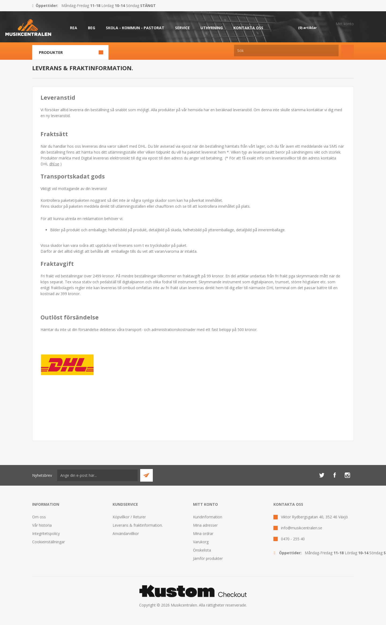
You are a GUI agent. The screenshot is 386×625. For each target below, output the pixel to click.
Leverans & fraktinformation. (138, 525)
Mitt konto (345, 23)
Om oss (39, 516)
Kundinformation (207, 516)
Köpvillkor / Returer (129, 516)
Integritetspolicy (46, 533)
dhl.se (54, 163)
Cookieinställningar (48, 541)
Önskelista (202, 550)
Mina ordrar (203, 533)
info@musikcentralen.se (301, 527)
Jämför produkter (208, 558)
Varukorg (201, 541)
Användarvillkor (126, 533)
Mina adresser (205, 525)
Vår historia (42, 525)
